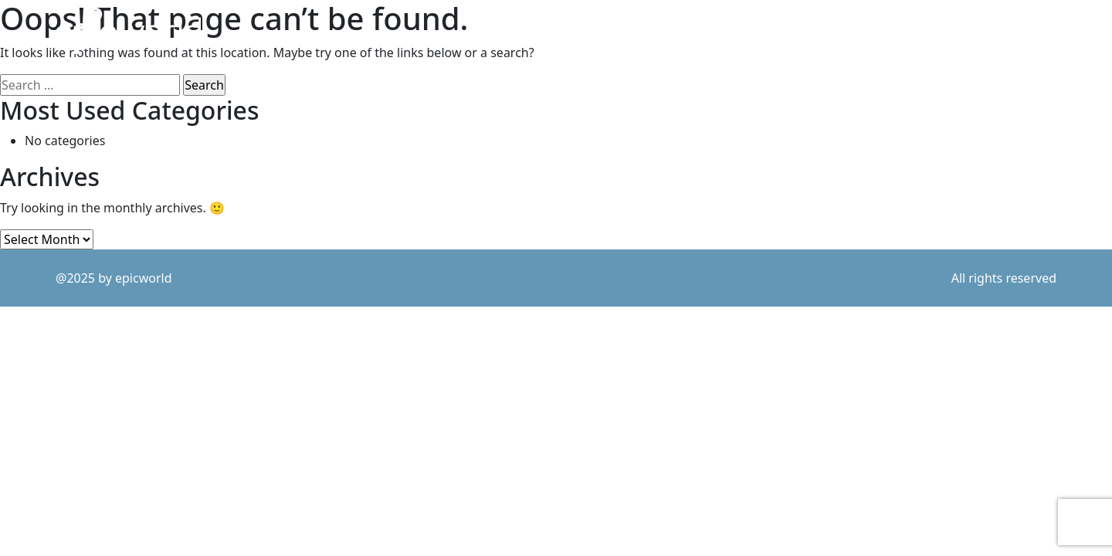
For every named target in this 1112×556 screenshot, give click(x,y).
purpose (745, 31)
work (670, 31)
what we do (837, 31)
